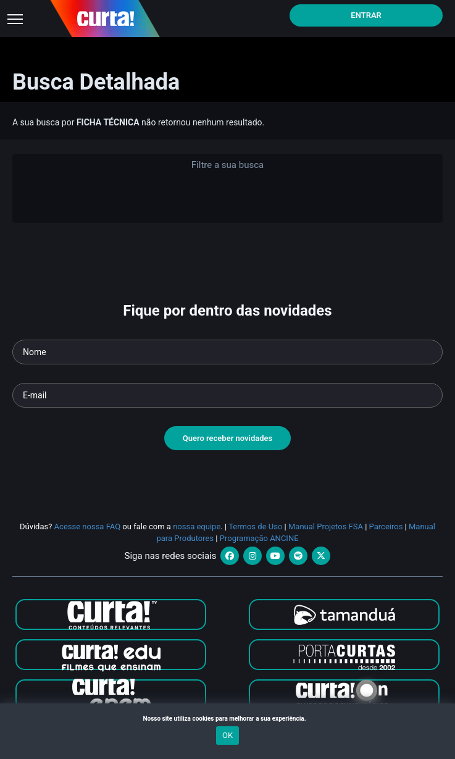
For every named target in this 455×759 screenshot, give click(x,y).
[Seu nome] (227, 352)
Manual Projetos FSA (325, 526)
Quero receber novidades (228, 438)
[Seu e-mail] (227, 395)
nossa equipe (196, 526)
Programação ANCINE (259, 538)
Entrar (366, 15)
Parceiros (386, 526)
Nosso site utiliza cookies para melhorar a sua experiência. (227, 718)
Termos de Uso (255, 526)
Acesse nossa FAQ (87, 526)
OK (227, 735)
